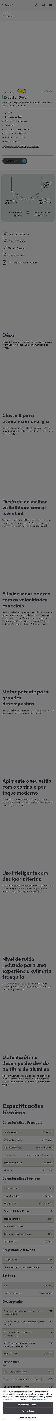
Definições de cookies (28, 1417)
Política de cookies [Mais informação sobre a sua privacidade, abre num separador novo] (38, 1399)
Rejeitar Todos (28, 1411)
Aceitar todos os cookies (28, 1405)
